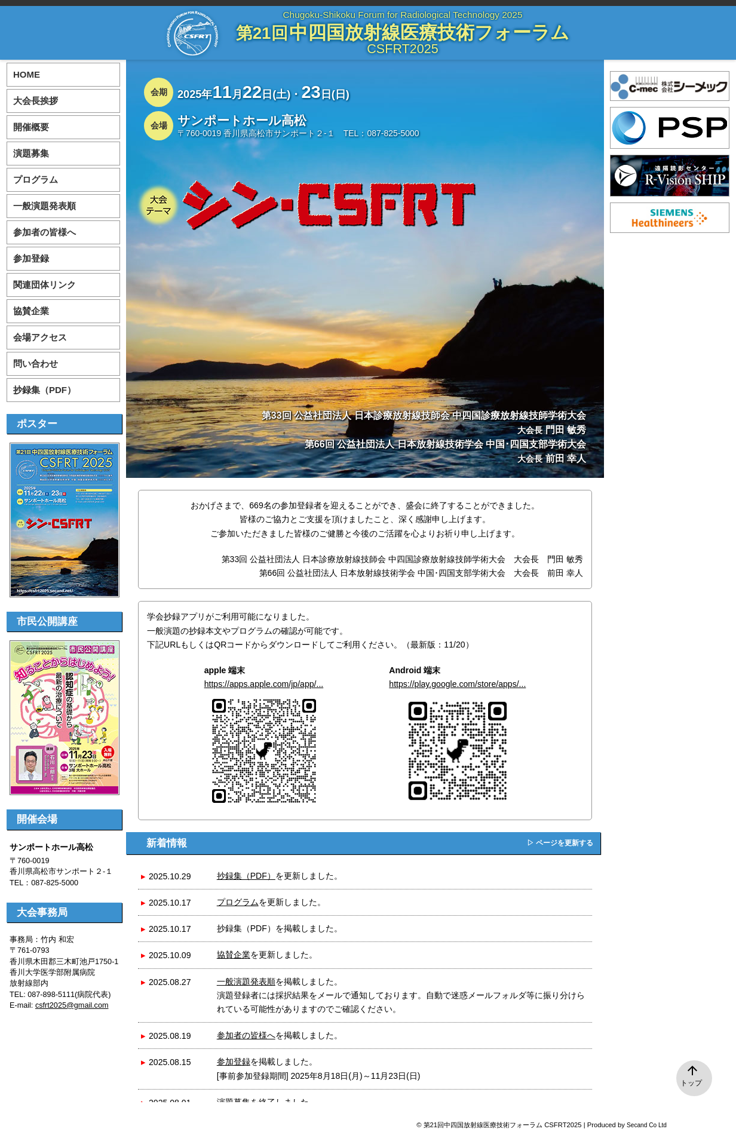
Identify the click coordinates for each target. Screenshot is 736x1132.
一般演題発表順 (246, 981)
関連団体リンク (44, 285)
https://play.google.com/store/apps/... (457, 684)
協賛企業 (233, 954)
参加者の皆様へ (246, 1035)
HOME (26, 74)
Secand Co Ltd (647, 1125)
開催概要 (31, 127)
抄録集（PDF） (246, 876)
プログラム (238, 902)
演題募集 (31, 153)
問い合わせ (35, 363)
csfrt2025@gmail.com (72, 1005)
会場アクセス (40, 337)
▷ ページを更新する (560, 843)
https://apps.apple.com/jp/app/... (264, 684)
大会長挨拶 (35, 101)
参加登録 (233, 1061)
